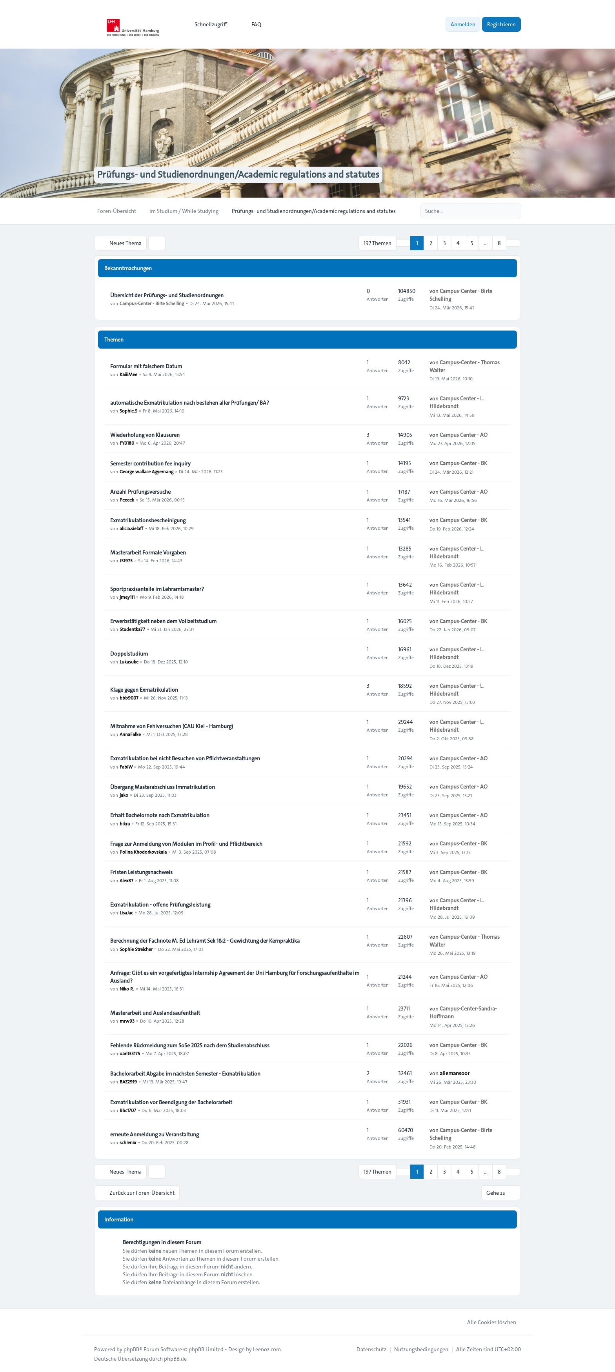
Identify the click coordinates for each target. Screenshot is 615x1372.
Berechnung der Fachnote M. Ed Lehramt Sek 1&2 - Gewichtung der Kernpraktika (205, 941)
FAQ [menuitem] (251, 24)
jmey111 (127, 597)
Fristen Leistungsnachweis (141, 872)
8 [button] (499, 243)
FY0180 (127, 443)
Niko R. (127, 988)
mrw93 (127, 1021)
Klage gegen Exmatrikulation (144, 690)
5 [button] (472, 243)
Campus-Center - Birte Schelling (152, 303)
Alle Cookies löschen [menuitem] (486, 1322)
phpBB (131, 1349)
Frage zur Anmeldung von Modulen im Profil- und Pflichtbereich (186, 844)
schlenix (128, 1142)
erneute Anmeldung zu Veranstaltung (154, 1134)
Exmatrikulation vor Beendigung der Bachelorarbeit (171, 1102)
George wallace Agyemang (146, 471)
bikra (125, 823)
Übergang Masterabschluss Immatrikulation (162, 787)
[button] (513, 243)
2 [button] (430, 243)
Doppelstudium (129, 654)
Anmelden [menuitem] (463, 24)
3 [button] (444, 243)
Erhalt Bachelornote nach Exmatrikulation (159, 815)
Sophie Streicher (136, 948)
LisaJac (126, 912)
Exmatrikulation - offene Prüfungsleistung (160, 905)
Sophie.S (128, 410)
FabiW (126, 766)
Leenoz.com (267, 1349)
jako (124, 795)
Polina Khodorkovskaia (143, 852)
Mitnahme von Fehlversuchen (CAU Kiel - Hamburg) (171, 726)
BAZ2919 (128, 1081)
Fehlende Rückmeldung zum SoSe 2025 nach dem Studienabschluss (189, 1045)
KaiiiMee (128, 374)
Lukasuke (129, 661)
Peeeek (127, 499)
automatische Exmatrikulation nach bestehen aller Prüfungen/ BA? (189, 403)
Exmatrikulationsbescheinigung (148, 520)
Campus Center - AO (464, 434)
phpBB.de (175, 1359)
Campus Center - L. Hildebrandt (456, 402)
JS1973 (126, 560)
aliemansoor (454, 1073)
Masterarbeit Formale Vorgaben (148, 552)
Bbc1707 (128, 1110)
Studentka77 (132, 629)
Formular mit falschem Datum (146, 366)
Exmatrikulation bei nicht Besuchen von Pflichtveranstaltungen (185, 758)
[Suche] (499, 211)
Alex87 (126, 880)
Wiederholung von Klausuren (145, 435)
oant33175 (130, 1053)
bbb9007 (129, 697)
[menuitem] (207, 24)
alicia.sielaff (131, 528)
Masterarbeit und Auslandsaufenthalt (155, 1013)
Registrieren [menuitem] (501, 24)
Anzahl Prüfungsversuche (140, 492)
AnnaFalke (130, 734)
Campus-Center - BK (463, 463)
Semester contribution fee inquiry (150, 463)
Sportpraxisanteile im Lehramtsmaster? (157, 589)
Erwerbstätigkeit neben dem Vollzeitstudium (163, 621)
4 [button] (458, 243)
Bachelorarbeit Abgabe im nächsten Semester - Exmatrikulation (185, 1074)
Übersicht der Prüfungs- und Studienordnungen (167, 295)
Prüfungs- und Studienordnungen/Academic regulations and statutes (238, 175)
